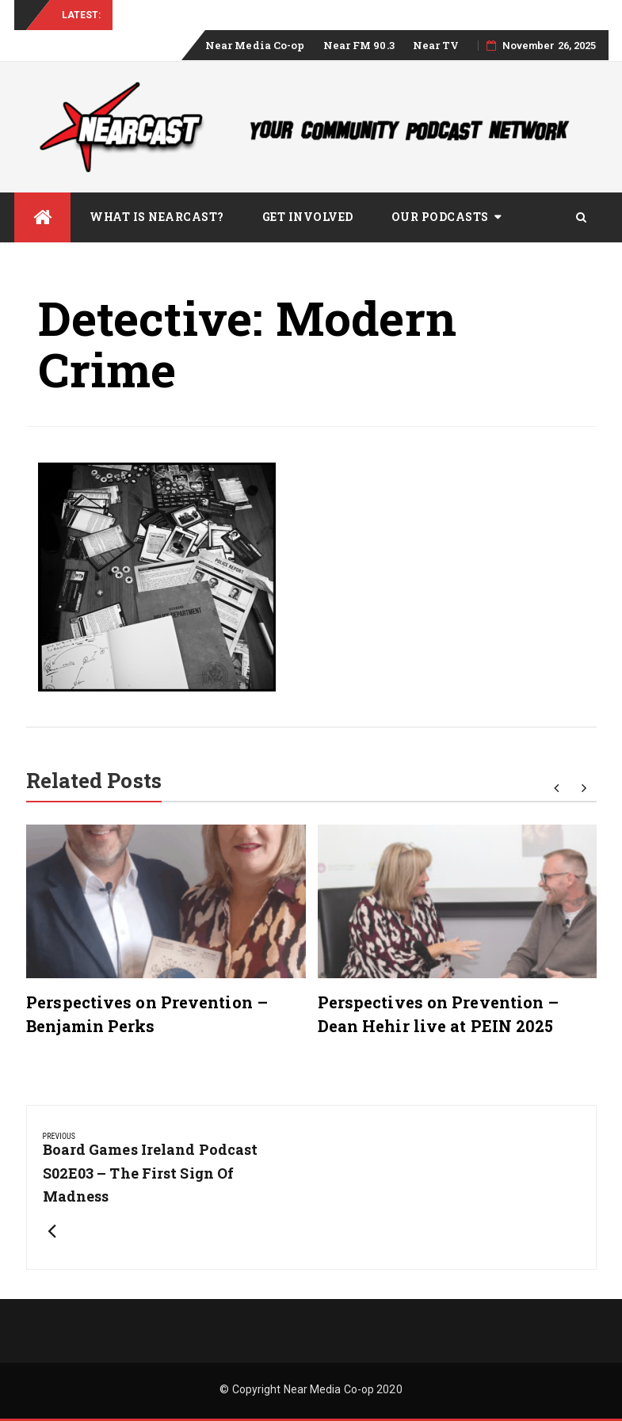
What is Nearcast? (157, 216)
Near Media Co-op (255, 45)
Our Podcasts (440, 216)
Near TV (436, 45)
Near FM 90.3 (359, 45)
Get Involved (307, 216)
